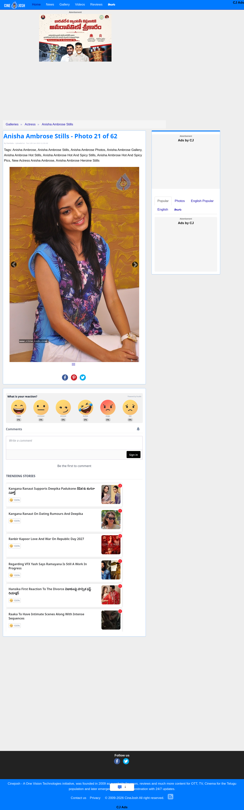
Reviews (96, 4)
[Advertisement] (75, 93)
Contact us (78, 798)
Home (36, 4)
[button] (13, 264)
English (162, 209)
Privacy (95, 798)
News (50, 4)
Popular (163, 201)
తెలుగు (177, 209)
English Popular (202, 201)
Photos (180, 201)
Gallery (64, 4)
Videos (80, 4)
